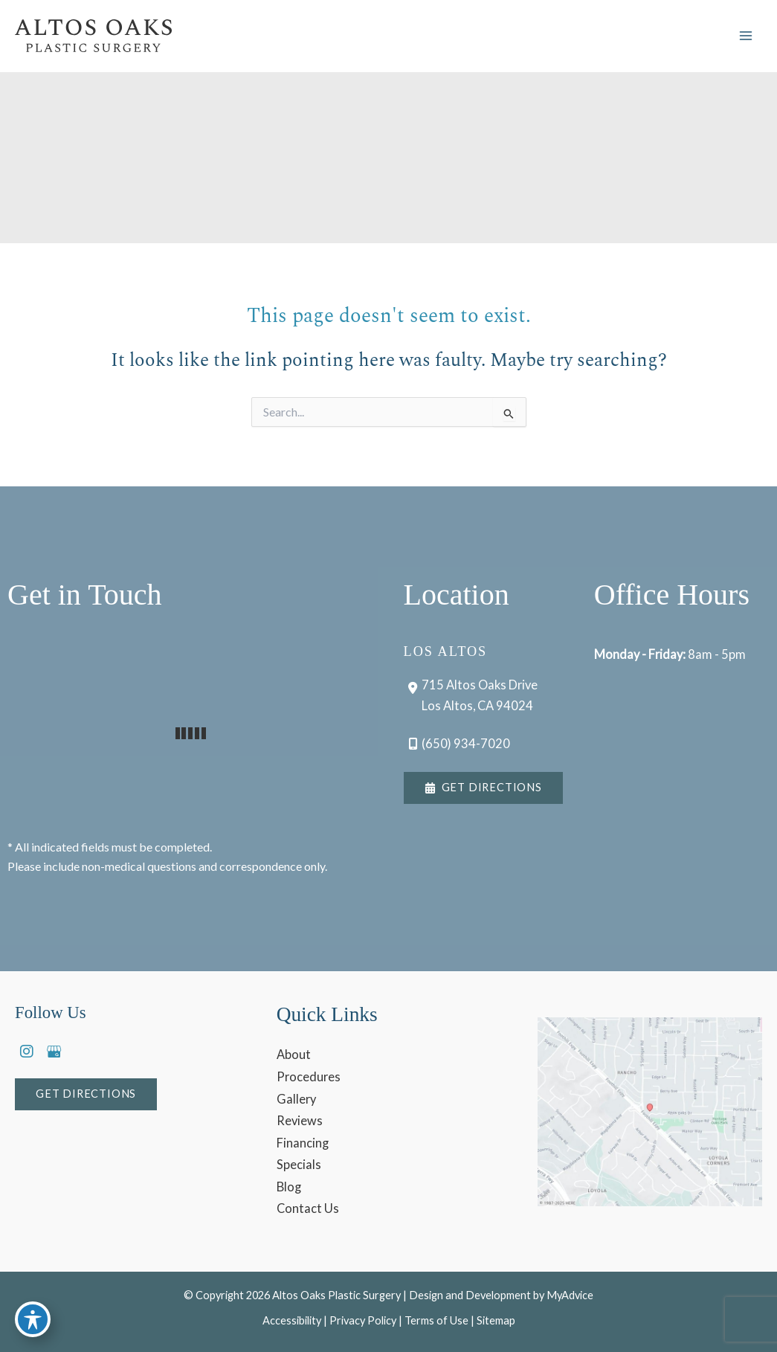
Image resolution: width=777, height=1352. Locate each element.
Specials (299, 1164)
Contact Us (308, 1208)
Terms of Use (436, 1320)
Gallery (296, 1099)
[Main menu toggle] (745, 36)
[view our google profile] (53, 1051)
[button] (483, 788)
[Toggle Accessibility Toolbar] (33, 1319)
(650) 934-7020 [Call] (466, 743)
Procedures (309, 1076)
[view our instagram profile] (27, 1051)
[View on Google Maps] (650, 1112)
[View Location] (471, 695)
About (294, 1054)
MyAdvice (570, 1295)
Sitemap (496, 1320)
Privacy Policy (362, 1320)
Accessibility (291, 1320)
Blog (289, 1186)
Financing (303, 1143)
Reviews (300, 1120)
